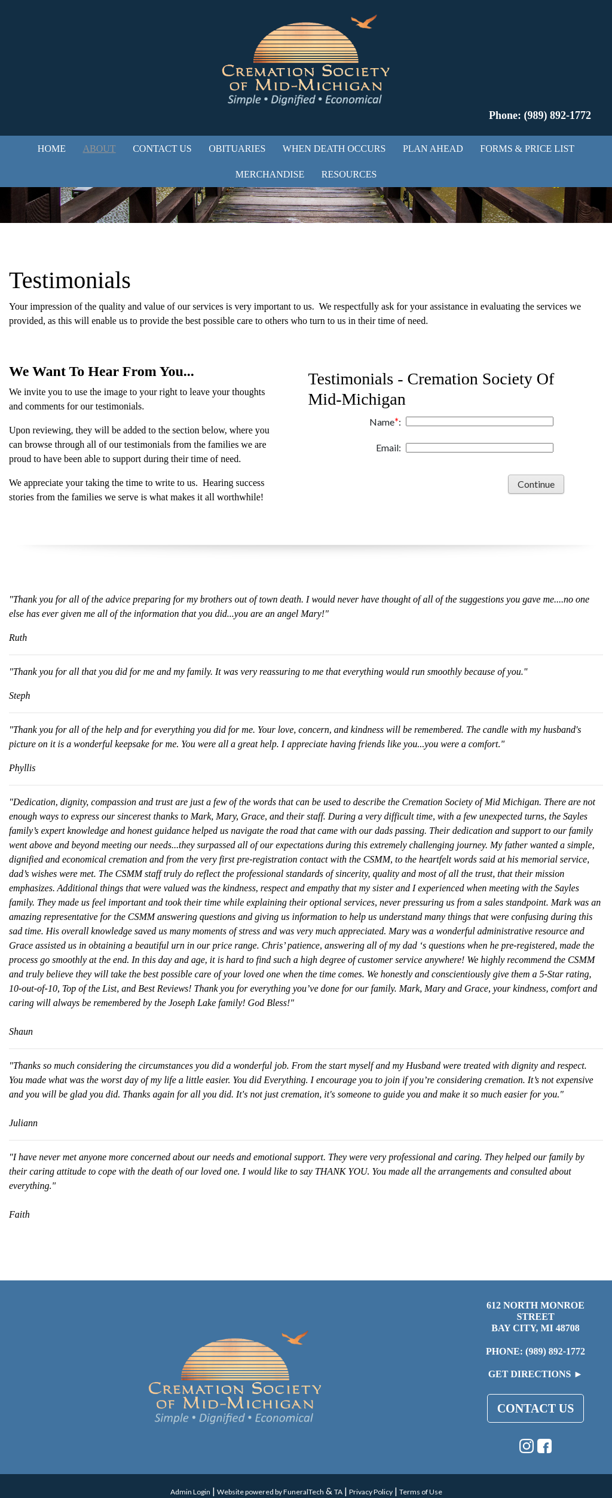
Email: (388, 447)
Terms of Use (420, 1491)
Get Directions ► (535, 1374)
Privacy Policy (371, 1491)
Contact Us (535, 1408)
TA (338, 1491)
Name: (385, 421)
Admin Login (190, 1491)
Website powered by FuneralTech (270, 1491)
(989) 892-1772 (555, 1351)
